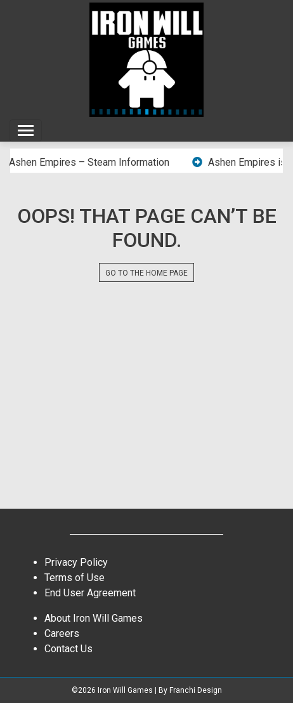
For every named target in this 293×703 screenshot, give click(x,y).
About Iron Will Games (93, 618)
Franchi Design (195, 690)
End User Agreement (90, 593)
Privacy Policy (76, 562)
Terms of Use (74, 578)
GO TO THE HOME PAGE (146, 273)
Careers (61, 633)
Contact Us (68, 649)
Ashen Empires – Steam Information (91, 162)
